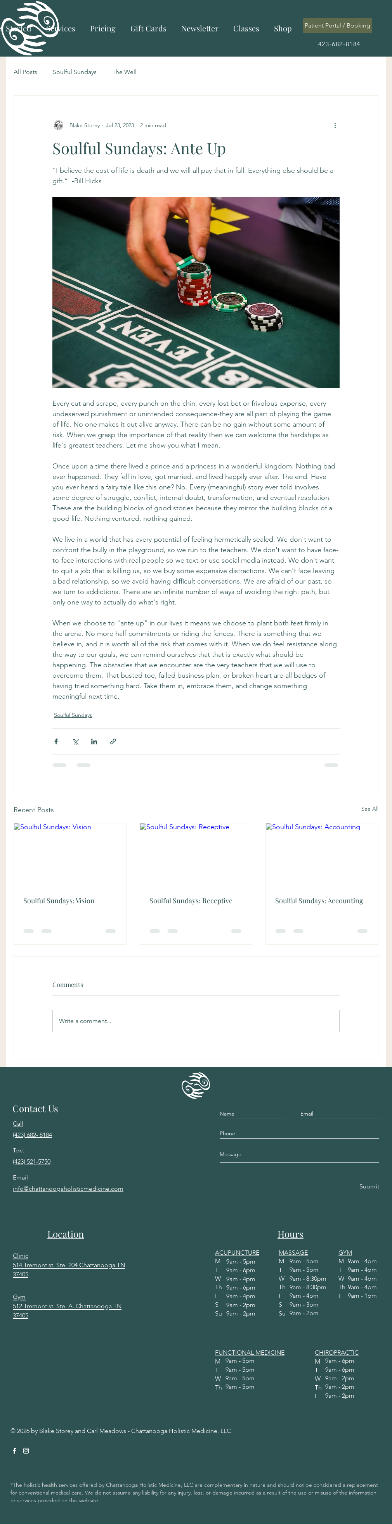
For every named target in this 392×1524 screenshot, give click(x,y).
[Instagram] (26, 1451)
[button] (61, 28)
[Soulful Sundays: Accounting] (322, 854)
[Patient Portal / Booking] (337, 25)
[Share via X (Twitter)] (75, 741)
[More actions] (335, 125)
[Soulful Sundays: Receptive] (196, 854)
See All (369, 808)
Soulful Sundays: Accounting (319, 900)
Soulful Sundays (75, 72)
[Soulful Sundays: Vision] (70, 854)
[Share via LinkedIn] (94, 741)
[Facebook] (14, 1451)
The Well (124, 72)
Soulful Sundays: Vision (59, 900)
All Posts (25, 72)
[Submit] (369, 1187)
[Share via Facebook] (56, 741)
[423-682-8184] (340, 44)
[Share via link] (113, 741)
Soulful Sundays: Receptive (190, 900)
